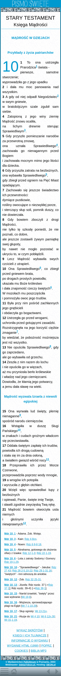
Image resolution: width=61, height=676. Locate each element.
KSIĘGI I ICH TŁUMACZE (30, 635)
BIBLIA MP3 (38, 650)
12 (24, 523)
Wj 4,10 (35, 616)
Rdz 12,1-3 (29, 553)
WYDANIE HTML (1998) (23, 645)
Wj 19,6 (26, 597)
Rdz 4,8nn (30, 539)
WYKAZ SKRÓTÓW (29, 630)
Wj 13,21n (41, 611)
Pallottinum (30, 662)
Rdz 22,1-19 (44, 553)
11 (47, 459)
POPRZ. (46, 645)
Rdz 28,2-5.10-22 (22, 570)
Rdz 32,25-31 (33, 579)
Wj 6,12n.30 (48, 616)
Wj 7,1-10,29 (29, 605)
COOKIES (21, 650)
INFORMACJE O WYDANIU (29, 640)
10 (19, 429)
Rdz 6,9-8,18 (33, 544)
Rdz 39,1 (40, 588)
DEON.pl (51, 664)
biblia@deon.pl (27, 664)
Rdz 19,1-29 (11, 562)
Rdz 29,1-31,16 (43, 570)
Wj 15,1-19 (10, 620)
